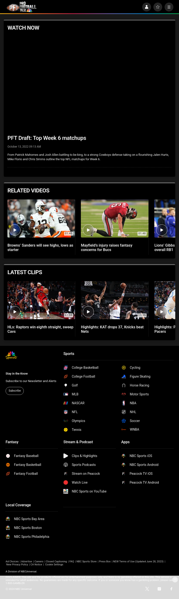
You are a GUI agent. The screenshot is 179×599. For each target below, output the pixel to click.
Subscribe (15, 390)
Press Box (104, 561)
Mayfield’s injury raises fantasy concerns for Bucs (106, 247)
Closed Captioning (56, 561)
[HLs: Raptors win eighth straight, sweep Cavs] (41, 300)
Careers (38, 561)
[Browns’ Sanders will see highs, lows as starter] (41, 218)
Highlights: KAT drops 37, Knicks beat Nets (112, 329)
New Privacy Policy (17, 564)
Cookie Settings (54, 564)
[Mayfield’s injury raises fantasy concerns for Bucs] (114, 218)
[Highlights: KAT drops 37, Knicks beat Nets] (114, 300)
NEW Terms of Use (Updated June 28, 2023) (138, 561)
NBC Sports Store (86, 561)
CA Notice (36, 564)
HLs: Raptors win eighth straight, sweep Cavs (40, 329)
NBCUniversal (29, 571)
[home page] (21, 7)
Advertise (26, 561)
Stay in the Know (17, 373)
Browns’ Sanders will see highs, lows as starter (40, 247)
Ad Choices (12, 561)
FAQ (71, 561)
